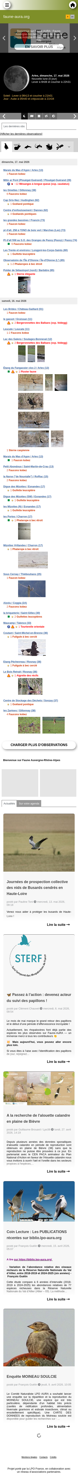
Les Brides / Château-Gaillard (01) (23, 309)
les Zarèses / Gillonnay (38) (19, 710)
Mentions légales (29, 1457)
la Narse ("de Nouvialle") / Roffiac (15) (25, 476)
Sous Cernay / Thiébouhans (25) (22, 574)
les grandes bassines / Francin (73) (24, 220)
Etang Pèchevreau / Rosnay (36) (22, 661)
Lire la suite (58, 925)
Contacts (43, 1457)
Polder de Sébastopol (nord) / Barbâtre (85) (28, 270)
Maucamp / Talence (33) (17, 623)
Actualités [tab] (9, 803)
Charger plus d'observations (39, 745)
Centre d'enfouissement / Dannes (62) (25, 210)
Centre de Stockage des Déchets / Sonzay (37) (30, 700)
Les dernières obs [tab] (14, 126)
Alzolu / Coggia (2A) (15, 603)
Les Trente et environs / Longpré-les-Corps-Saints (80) (35, 250)
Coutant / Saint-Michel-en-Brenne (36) (25, 633)
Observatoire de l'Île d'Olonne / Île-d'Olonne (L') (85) (33, 260)
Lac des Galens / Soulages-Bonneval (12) (27, 339)
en (72, 17)
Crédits (53, 1457)
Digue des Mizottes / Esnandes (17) (24, 486)
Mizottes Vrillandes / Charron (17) (23, 545)
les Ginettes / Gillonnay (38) (19, 190)
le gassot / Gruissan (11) (17, 319)
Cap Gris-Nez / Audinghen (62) (21, 200)
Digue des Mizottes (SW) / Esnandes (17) (27, 496)
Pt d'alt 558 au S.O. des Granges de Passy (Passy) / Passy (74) (40, 240)
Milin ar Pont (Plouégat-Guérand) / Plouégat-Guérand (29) (37, 180)
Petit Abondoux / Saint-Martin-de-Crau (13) (28, 466)
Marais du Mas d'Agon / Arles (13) (23, 170)
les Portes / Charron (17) (17, 516)
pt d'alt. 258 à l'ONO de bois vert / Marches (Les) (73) (34, 230)
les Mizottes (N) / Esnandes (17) (22, 506)
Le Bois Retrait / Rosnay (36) (20, 671)
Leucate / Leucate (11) (16, 329)
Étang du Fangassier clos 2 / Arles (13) (26, 367)
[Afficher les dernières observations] (21, 133)
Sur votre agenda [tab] (29, 803)
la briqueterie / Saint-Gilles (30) (21, 613)
